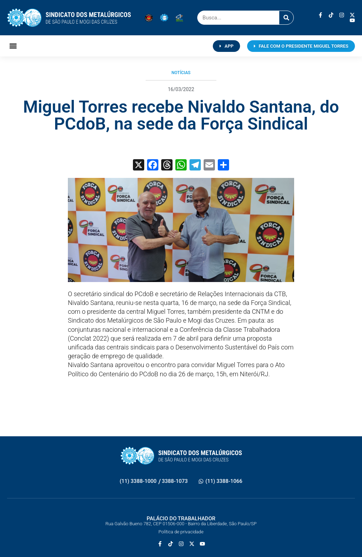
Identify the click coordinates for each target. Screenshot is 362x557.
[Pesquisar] (286, 17)
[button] (13, 46)
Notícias (181, 72)
